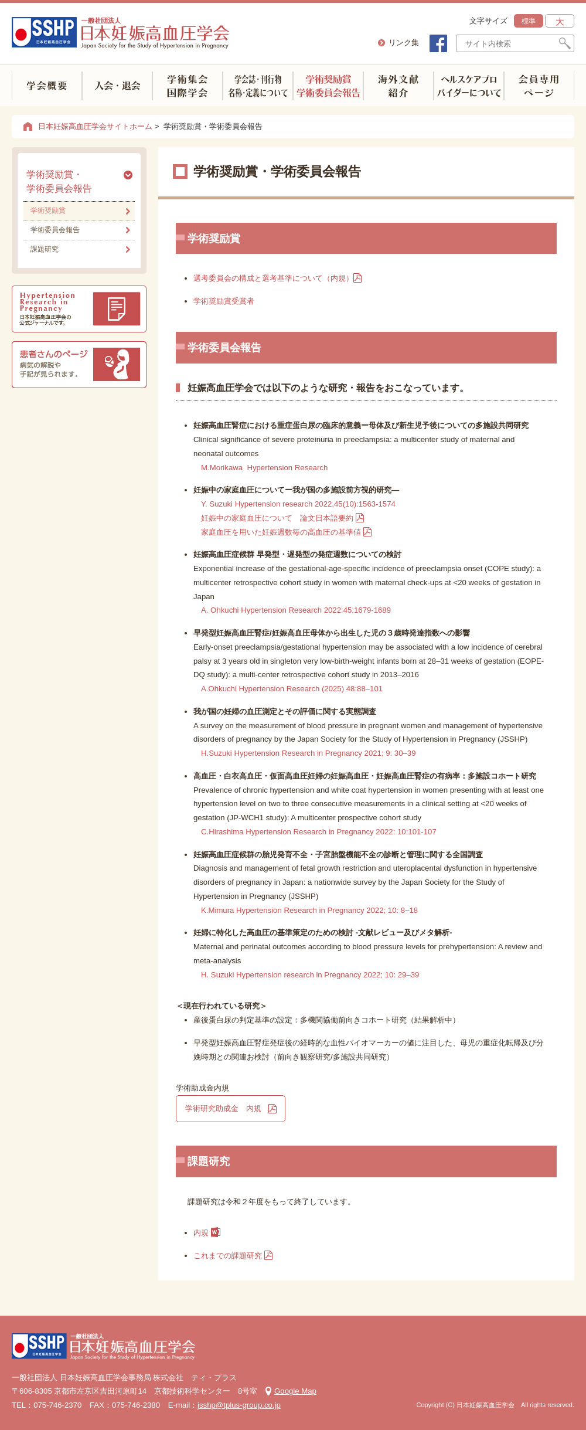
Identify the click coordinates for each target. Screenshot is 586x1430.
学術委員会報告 (55, 230)
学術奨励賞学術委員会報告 (328, 86)
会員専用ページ (539, 86)
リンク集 (404, 42)
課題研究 (44, 249)
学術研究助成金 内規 (223, 1108)
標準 (529, 21)
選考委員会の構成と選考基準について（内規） (281, 278)
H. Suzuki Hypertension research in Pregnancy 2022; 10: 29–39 (310, 974)
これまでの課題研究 (227, 1255)
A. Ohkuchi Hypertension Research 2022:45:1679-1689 (296, 610)
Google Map (295, 1391)
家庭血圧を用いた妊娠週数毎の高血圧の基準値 (281, 532)
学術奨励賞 (48, 210)
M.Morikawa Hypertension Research (265, 467)
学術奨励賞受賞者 (223, 301)
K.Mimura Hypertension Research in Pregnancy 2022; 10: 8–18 (309, 910)
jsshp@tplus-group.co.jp (239, 1405)
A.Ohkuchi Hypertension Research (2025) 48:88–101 (292, 688)
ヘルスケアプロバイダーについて (469, 86)
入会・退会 (117, 86)
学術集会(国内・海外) (187, 86)
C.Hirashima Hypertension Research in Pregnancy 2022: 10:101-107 (319, 831)
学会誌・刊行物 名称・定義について (258, 86)
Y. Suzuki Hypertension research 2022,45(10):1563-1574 (298, 504)
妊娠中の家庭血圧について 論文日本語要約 (277, 518)
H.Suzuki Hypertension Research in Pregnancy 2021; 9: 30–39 (308, 753)
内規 (210, 1232)
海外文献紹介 (398, 86)
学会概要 (47, 86)
